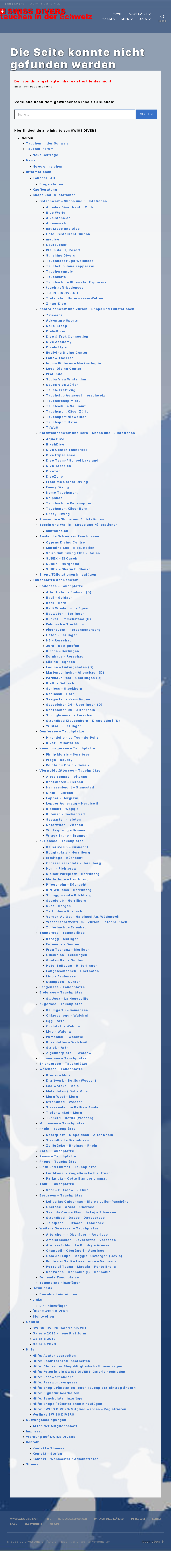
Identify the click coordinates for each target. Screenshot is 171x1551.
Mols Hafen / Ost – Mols (67, 1091)
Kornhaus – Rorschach (66, 656)
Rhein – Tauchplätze (57, 1128)
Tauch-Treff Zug (61, 390)
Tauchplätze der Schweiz (55, 580)
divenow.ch (56, 223)
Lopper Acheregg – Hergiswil (72, 803)
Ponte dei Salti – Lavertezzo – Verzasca (81, 1261)
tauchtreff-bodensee (65, 287)
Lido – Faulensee (61, 976)
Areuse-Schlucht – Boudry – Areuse (78, 1245)
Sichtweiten (43, 1316)
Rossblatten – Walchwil (67, 1042)
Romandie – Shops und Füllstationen (71, 519)
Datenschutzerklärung (109, 1519)
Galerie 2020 (44, 1344)
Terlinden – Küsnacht (65, 911)
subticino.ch (57, 531)
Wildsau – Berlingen (64, 726)
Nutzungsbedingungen (46, 1420)
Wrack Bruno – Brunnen (67, 835)
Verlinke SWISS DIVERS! (54, 1414)
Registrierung (33, 1524)
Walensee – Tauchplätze (61, 1069)
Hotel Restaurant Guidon (68, 234)
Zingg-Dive (56, 303)
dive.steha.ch (58, 218)
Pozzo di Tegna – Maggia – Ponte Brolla (81, 1266)
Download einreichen (58, 1294)
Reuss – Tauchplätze (57, 1156)
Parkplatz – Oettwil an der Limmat (76, 1178)
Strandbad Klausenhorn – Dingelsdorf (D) (83, 720)
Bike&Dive (55, 444)
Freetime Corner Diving (67, 482)
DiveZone (54, 476)
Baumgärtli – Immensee (67, 1010)
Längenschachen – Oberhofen (72, 971)
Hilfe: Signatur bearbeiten (56, 1393)
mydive (52, 239)
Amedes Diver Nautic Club (69, 207)
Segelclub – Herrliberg (66, 900)
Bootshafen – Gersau (64, 782)
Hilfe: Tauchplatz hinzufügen (59, 1398)
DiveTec (53, 471)
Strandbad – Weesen (64, 1102)
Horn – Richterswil (62, 868)
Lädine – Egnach (60, 662)
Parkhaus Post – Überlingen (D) (74, 678)
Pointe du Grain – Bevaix (68, 765)
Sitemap (33, 1464)
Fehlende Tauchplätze (59, 1277)
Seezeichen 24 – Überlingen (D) (74, 704)
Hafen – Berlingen (62, 635)
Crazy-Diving (58, 514)
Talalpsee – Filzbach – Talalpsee (75, 1223)
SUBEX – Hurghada (62, 564)
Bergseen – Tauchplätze (61, 1195)
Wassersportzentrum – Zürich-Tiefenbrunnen (86, 922)
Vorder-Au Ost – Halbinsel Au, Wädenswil (83, 916)
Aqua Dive (55, 439)
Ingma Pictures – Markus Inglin (73, 363)
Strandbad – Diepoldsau (67, 1140)
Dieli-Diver (56, 331)
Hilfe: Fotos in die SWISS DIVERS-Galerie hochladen (79, 1371)
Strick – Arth (57, 1047)
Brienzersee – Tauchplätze (63, 1063)
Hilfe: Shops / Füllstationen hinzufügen (67, 1404)
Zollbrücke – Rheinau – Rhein (71, 1145)
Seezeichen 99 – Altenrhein (70, 710)
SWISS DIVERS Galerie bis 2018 (61, 1328)
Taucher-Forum (40, 149)
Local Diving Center (64, 368)
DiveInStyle (56, 347)
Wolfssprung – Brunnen (67, 830)
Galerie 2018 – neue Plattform (59, 1333)
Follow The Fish (60, 358)
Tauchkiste (56, 277)
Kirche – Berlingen (62, 651)
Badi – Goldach (59, 597)
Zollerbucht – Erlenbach (67, 927)
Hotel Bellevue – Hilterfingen (72, 965)
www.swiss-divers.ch (23, 1519)
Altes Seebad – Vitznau (66, 776)
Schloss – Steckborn (64, 688)
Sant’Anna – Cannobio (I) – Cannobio (78, 1272)
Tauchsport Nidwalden (66, 417)
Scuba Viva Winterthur (66, 379)
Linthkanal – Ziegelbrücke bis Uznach (79, 1173)
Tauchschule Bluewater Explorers (76, 282)
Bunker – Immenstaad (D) (68, 619)
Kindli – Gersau (59, 792)
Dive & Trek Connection (67, 336)
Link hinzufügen (53, 1306)
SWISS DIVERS (14, 4)
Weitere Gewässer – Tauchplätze (69, 1228)
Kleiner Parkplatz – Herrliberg (73, 874)
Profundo (54, 374)
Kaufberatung (45, 189)
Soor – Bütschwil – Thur (67, 1190)
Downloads (42, 1288)
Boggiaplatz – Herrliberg (68, 852)
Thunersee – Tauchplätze (62, 932)
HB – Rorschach (60, 640)
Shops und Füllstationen (54, 195)
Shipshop (54, 498)
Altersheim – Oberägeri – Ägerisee (77, 1234)
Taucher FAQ (44, 178)
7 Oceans (54, 315)
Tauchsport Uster (62, 422)
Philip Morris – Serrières (68, 754)
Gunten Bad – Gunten (64, 960)
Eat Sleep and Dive (63, 228)
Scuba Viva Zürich (62, 384)
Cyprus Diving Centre (65, 542)
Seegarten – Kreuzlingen (68, 699)
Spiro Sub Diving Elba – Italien (73, 553)
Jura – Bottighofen (62, 645)
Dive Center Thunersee (67, 450)
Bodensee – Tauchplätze (61, 586)
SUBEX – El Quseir (62, 558)
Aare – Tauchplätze (56, 1151)
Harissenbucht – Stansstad (70, 787)
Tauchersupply (59, 271)
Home (117, 14)
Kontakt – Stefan (47, 1453)
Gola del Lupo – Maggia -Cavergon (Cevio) (84, 1256)
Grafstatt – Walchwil (64, 1026)
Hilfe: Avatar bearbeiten (54, 1355)
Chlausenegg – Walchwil (68, 1015)
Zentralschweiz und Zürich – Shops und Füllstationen (86, 309)
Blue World (56, 212)
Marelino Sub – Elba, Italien (70, 547)
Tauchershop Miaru (63, 401)
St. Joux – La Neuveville (67, 998)
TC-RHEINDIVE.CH (62, 293)
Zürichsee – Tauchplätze (61, 841)
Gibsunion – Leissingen (66, 955)
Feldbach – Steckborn (65, 624)
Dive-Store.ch (58, 466)
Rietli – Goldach (60, 683)
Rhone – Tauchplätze (58, 1161)
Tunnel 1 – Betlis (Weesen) (70, 1118)
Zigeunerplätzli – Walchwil (70, 1053)
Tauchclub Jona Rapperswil (71, 266)
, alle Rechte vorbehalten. (91, 1541)
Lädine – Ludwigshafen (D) (70, 667)
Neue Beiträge (45, 155)
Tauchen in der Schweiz (44, 3)
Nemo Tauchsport (62, 492)
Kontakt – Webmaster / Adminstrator (65, 1459)
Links (37, 1299)
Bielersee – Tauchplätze (61, 992)
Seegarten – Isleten (63, 819)
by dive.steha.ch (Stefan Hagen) (45, 1541)
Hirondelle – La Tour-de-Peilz (72, 737)
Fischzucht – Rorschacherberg (73, 629)
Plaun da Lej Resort (63, 250)
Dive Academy (59, 342)
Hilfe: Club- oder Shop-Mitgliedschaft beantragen (77, 1366)
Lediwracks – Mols (62, 1086)
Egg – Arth (55, 1021)
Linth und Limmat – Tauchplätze (68, 1167)
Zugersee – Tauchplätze (61, 1004)
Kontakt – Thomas (48, 1448)
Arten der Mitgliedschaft (55, 1426)
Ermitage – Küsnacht (64, 858)
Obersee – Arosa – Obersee (70, 1207)
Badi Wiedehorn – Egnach (69, 608)
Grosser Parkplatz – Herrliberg (73, 863)
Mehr (125, 19)
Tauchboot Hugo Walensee (70, 261)
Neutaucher (56, 244)
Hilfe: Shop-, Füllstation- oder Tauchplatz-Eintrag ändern (84, 1387)
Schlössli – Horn (60, 694)
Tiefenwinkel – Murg (64, 1112)
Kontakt (33, 1442)
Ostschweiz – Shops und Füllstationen (73, 201)
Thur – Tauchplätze (56, 1184)
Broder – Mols (58, 1075)
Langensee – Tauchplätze (62, 987)
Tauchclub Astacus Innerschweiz (75, 395)
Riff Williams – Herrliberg (69, 890)
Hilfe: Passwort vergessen (56, 1382)
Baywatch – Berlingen (65, 613)
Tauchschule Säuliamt (66, 406)
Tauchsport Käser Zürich (68, 411)
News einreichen (47, 166)
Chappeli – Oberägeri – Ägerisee (75, 1250)
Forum (107, 19)
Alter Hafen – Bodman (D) (69, 592)
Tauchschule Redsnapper (69, 503)
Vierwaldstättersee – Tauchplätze (70, 770)
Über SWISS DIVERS (50, 1311)
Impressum (36, 1431)
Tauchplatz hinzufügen (60, 1282)
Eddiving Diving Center (67, 352)
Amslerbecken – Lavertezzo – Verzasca (81, 1240)
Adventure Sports (62, 320)
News (31, 160)
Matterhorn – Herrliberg (67, 879)
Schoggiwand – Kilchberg (69, 895)
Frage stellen (51, 184)
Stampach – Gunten (63, 981)
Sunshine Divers (60, 255)
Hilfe (30, 1349)
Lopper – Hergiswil (63, 798)
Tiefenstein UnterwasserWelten (74, 298)
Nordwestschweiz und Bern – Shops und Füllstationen (87, 433)
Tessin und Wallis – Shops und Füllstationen (78, 524)
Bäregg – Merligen (62, 939)
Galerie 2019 (44, 1338)
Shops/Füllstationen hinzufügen (67, 574)
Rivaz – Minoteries (62, 743)
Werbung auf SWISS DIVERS (51, 1436)
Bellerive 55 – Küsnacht (67, 847)
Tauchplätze (137, 14)
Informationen (38, 172)
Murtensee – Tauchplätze (62, 1123)
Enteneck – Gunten (62, 944)
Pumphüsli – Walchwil (65, 1037)
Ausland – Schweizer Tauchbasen (69, 536)
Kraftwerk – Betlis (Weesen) (71, 1080)
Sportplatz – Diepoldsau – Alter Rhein (79, 1135)
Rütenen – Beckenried (65, 814)
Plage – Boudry (59, 760)
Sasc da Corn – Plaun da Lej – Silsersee (81, 1212)
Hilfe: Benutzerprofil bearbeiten (61, 1361)
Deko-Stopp (56, 326)
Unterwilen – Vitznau (64, 825)
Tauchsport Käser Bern (67, 508)
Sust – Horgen (58, 906)
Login (143, 19)
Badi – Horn (56, 603)
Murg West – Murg (62, 1096)
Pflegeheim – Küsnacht (66, 884)
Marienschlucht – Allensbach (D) (75, 672)
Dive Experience (60, 455)
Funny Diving (57, 487)
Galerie (32, 1322)
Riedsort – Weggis (62, 809)
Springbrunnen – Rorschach (71, 715)
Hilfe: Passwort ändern (53, 1377)
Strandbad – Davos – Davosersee (75, 1217)
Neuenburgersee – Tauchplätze (67, 748)
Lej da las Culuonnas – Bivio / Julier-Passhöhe (87, 1201)
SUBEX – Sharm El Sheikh (68, 569)
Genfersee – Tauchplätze (61, 731)
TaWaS (52, 427)
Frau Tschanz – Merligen (68, 949)
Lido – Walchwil (60, 1031)
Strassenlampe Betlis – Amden (73, 1107)
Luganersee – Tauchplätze (63, 1058)
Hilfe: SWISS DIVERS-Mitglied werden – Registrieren (79, 1409)
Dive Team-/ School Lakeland (72, 460)
